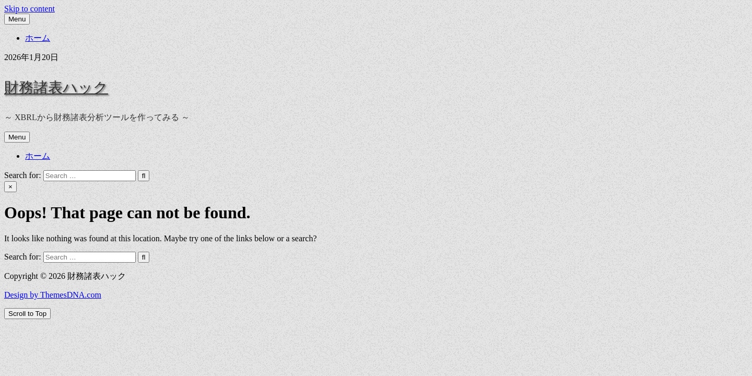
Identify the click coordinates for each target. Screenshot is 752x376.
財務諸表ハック (56, 87)
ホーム (37, 37)
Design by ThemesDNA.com (52, 294)
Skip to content (29, 8)
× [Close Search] (10, 187)
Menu (17, 19)
